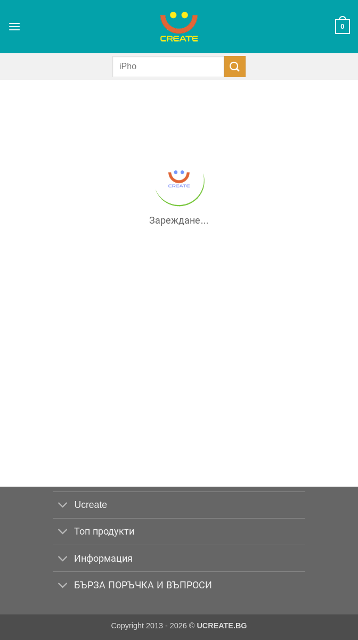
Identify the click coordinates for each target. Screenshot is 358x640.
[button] (14, 26)
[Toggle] (63, 506)
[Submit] (235, 66)
